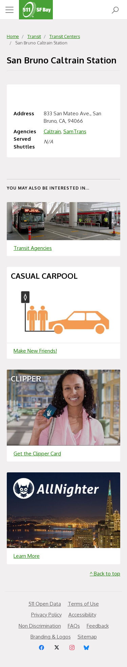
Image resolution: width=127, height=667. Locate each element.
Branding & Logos (50, 636)
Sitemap (87, 636)
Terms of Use (83, 604)
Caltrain (52, 131)
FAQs (74, 626)
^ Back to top (105, 573)
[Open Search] (115, 10)
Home (13, 36)
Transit (34, 36)
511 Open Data (44, 604)
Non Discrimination (40, 626)
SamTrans (74, 131)
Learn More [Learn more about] (27, 556)
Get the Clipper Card (37, 453)
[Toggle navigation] (9, 9)
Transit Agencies (33, 248)
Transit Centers (64, 36)
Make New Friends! (35, 351)
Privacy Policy (46, 614)
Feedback (98, 626)
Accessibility (82, 614)
